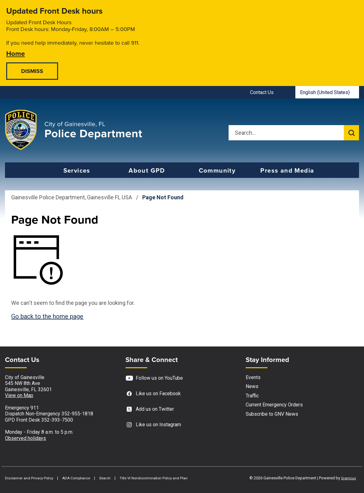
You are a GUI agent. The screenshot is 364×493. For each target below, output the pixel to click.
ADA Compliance (76, 478)
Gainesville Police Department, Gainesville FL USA (71, 197)
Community (217, 170)
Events (253, 377)
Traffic (252, 396)
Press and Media (287, 170)
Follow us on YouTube (154, 378)
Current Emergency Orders (274, 405)
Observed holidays (25, 438)
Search (105, 478)
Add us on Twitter (149, 409)
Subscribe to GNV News (272, 414)
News (252, 386)
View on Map (19, 395)
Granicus (348, 478)
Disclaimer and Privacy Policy (29, 478)
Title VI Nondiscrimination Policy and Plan (154, 478)
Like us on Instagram (153, 425)
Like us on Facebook (153, 394)
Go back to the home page (47, 316)
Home (15, 53)
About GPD (147, 170)
